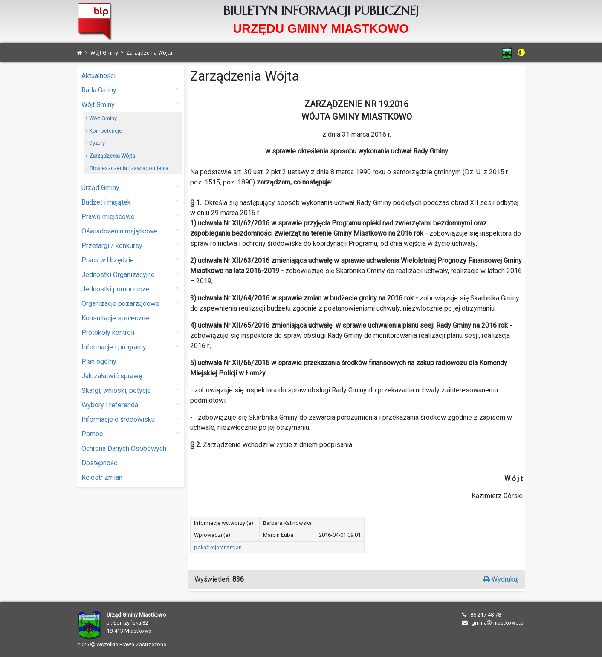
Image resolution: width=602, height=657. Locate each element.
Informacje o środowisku (130, 419)
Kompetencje (104, 130)
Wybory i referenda (130, 404)
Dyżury (95, 143)
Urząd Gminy (130, 187)
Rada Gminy (130, 89)
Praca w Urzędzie (130, 259)
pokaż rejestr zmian (218, 547)
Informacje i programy (130, 346)
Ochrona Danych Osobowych (123, 448)
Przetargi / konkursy (130, 245)
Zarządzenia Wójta (110, 156)
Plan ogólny (98, 361)
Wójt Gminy (130, 104)
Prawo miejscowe (130, 216)
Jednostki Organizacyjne (130, 274)
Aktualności (98, 76)
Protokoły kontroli (130, 332)
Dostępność (99, 463)
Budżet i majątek (130, 201)
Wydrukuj (500, 579)
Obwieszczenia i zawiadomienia (127, 168)
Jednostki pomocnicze (130, 288)
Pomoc (130, 433)
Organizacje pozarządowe (130, 303)
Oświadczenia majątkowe (130, 230)
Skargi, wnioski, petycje (130, 390)
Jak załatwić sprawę (111, 376)
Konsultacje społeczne (115, 318)
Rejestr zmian (101, 477)
